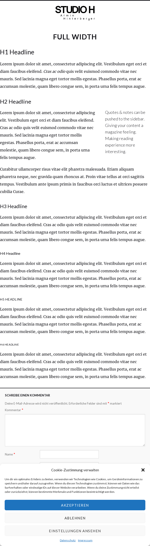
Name (10, 454)
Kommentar (14, 410)
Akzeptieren (75, 505)
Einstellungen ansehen (75, 531)
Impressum (85, 540)
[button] (143, 470)
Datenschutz (68, 540)
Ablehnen (75, 518)
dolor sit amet (38, 112)
